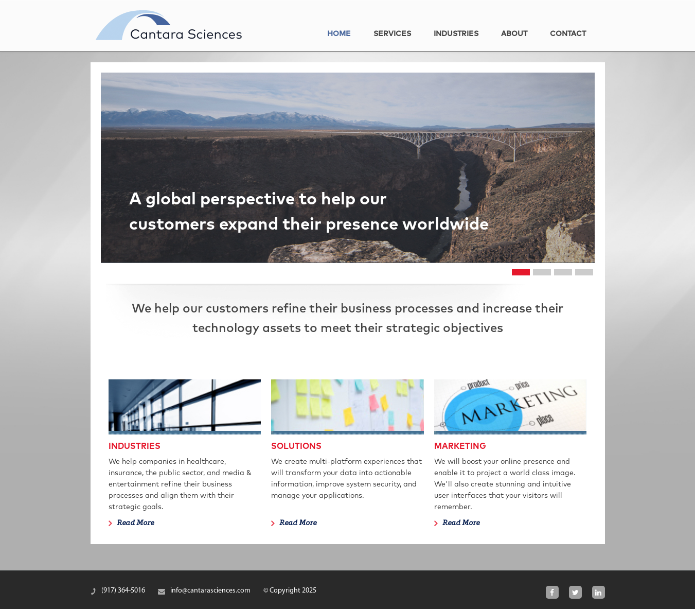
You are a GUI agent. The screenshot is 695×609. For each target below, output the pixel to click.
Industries (456, 34)
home (339, 34)
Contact (568, 34)
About (514, 34)
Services (392, 34)
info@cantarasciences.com (210, 591)
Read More (135, 523)
